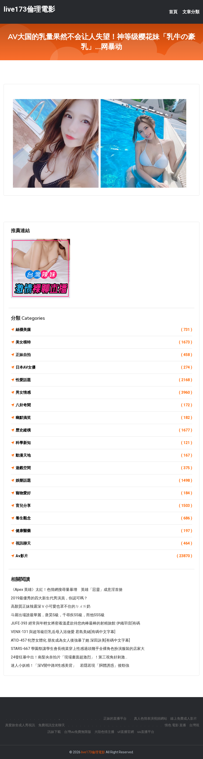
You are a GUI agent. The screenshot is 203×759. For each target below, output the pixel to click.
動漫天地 (104, 455)
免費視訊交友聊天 (51, 725)
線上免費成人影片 (183, 718)
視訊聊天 (104, 543)
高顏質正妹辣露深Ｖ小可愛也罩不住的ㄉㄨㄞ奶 (50, 606)
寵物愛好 (104, 493)
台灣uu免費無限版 (77, 732)
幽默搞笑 (104, 417)
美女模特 (104, 342)
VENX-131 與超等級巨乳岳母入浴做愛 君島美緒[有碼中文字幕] (63, 631)
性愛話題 (104, 380)
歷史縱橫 (104, 430)
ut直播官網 (126, 732)
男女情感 (104, 392)
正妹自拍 (104, 355)
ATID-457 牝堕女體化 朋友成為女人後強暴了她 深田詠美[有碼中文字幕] (70, 640)
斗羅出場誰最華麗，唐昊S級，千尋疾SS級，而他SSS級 (58, 615)
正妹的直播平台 (115, 718)
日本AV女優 (104, 367)
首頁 (173, 11)
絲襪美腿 (104, 329)
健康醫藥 (104, 531)
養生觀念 (104, 518)
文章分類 (190, 11)
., (59, 718)
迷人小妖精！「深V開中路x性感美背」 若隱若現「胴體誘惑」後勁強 (70, 665)
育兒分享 (104, 505)
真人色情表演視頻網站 (150, 718)
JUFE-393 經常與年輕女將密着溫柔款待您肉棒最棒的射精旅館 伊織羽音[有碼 (75, 623)
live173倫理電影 (29, 9)
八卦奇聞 (104, 405)
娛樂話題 (104, 480)
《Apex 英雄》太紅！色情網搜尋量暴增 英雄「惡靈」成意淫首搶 (67, 589)
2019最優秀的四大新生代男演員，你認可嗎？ (49, 598)
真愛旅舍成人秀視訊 (20, 725)
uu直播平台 (145, 732)
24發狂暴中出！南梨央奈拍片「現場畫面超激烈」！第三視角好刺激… (69, 657)
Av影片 (104, 556)
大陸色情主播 (104, 732)
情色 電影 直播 (175, 725)
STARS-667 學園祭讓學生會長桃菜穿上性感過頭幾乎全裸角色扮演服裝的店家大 (78, 648)
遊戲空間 (104, 468)
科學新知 (104, 443)
